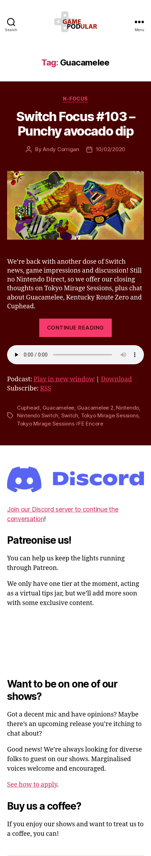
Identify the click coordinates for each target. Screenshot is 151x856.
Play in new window (64, 379)
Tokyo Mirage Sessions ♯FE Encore (60, 423)
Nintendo (127, 407)
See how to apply (32, 785)
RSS (45, 388)
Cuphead (28, 407)
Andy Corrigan (61, 149)
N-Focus (75, 99)
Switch (69, 415)
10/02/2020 (110, 149)
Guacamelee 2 (95, 407)
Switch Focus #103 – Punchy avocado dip (75, 124)
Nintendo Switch (37, 415)
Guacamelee (58, 407)
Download (116, 379)
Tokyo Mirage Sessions (110, 415)
